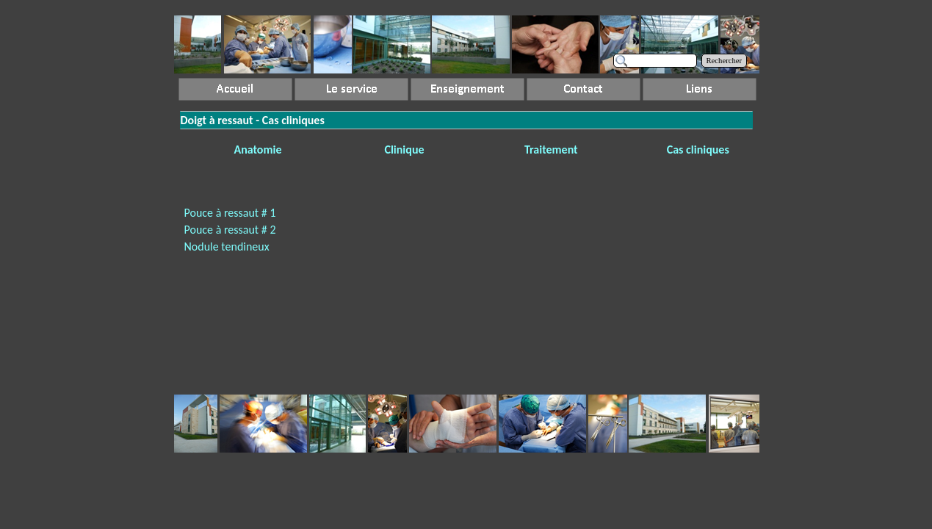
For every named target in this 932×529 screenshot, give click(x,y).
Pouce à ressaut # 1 (230, 213)
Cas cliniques (698, 149)
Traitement (551, 149)
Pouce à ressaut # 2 (230, 230)
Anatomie (257, 149)
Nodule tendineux (227, 246)
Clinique (404, 149)
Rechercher (725, 61)
